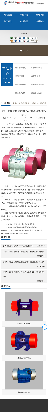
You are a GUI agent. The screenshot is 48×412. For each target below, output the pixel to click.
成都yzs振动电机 (24, 358)
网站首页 (8, 15)
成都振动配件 (36, 93)
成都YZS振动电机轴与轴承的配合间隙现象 (22, 227)
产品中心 (24, 15)
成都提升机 (19, 76)
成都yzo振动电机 (24, 324)
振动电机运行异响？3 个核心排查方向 (18, 246)
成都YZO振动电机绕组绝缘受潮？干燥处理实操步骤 (23, 252)
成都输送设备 (20, 93)
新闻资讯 (43, 103)
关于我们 (8, 21)
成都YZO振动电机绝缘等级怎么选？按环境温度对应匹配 (23, 274)
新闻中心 (40, 15)
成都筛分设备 (20, 85)
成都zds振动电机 (24, 392)
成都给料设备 (36, 68)
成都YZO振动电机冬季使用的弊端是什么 (21, 224)
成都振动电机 (20, 68)
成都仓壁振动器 (37, 85)
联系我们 (40, 21)
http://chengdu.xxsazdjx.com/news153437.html (22, 118)
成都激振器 (35, 76)
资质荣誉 (24, 21)
